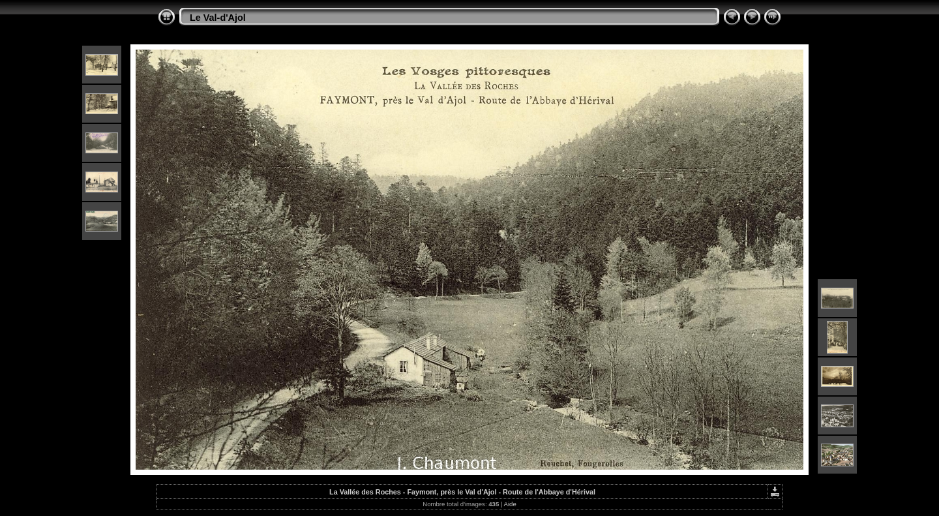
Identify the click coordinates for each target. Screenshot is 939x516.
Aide (510, 504)
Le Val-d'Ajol (218, 17)
